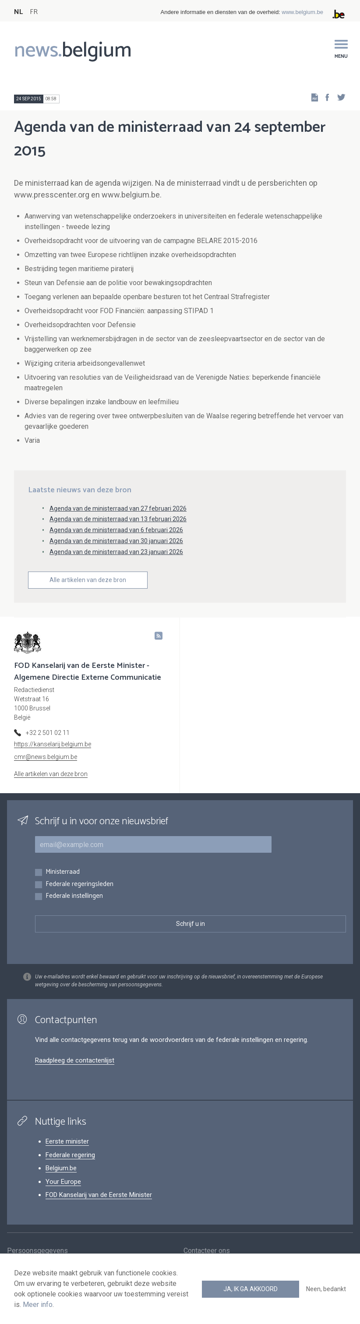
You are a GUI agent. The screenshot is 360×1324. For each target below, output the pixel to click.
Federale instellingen (74, 896)
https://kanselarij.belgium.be (52, 744)
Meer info (38, 1304)
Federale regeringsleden (79, 884)
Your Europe (63, 1182)
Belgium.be (61, 1168)
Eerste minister (67, 1141)
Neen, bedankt (326, 1288)
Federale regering (70, 1155)
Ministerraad (63, 872)
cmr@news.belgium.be (45, 756)
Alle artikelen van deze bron (87, 579)
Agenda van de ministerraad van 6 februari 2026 (116, 529)
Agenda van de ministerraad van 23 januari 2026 (116, 551)
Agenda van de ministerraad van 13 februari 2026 (118, 519)
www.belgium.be (302, 12)
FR (34, 12)
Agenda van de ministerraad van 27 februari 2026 (118, 508)
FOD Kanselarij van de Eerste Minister (99, 1195)
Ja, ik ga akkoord (250, 1288)
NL (18, 12)
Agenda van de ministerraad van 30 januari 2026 (116, 540)
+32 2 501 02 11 (48, 732)
